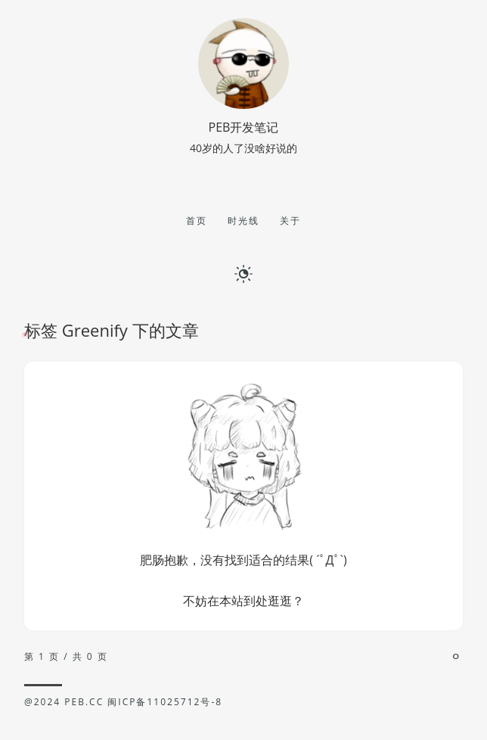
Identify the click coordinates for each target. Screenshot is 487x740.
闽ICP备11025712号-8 (164, 701)
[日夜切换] (243, 272)
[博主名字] (243, 104)
